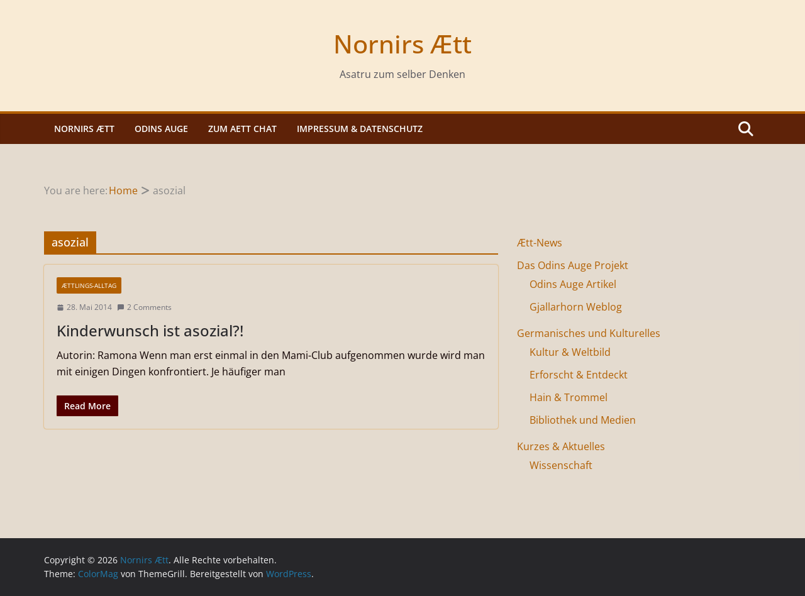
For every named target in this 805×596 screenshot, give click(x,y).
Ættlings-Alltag (89, 285)
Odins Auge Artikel (573, 284)
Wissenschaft (561, 465)
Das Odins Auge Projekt (572, 265)
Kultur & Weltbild (570, 352)
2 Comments (144, 307)
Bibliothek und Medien (583, 420)
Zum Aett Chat (242, 129)
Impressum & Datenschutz (360, 129)
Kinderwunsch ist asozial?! (150, 330)
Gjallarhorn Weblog (576, 307)
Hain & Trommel (569, 397)
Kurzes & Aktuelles (561, 446)
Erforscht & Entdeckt (579, 375)
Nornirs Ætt (402, 43)
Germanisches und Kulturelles (588, 333)
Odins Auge (161, 129)
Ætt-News (539, 243)
